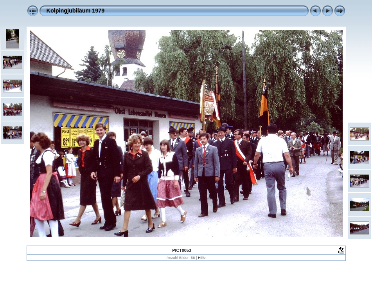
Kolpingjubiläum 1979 (76, 10)
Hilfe (201, 257)
